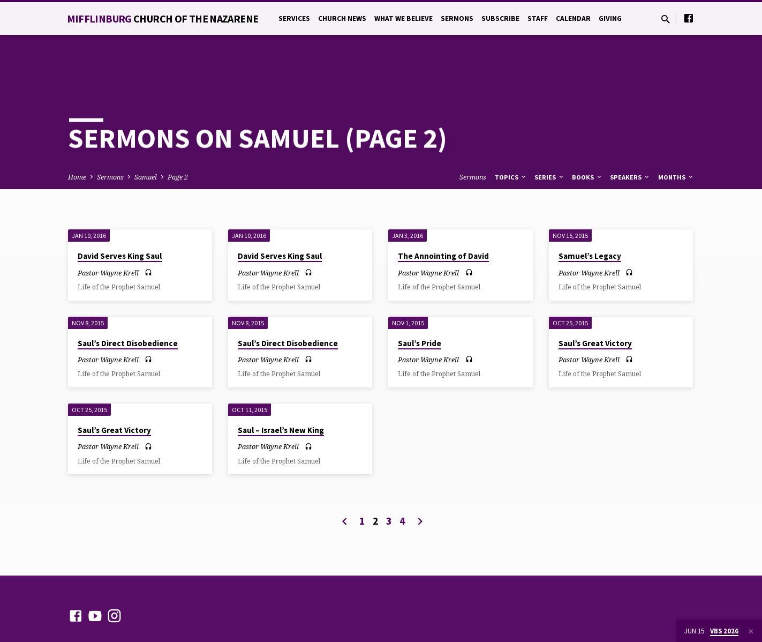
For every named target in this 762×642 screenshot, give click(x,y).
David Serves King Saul (120, 218)
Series (549, 139)
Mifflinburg (163, 18)
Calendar (573, 18)
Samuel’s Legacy (590, 218)
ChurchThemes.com (298, 607)
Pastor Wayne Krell (108, 234)
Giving (610, 18)
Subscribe (500, 18)
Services (294, 18)
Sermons (457, 18)
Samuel (145, 138)
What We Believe (403, 18)
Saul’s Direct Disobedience (128, 305)
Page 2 (178, 138)
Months (676, 139)
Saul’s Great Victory (595, 305)
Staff (537, 18)
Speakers (630, 139)
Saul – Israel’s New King (281, 392)
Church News (342, 18)
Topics (511, 139)
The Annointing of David (443, 218)
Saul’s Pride (419, 305)
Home (77, 138)
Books (587, 139)
